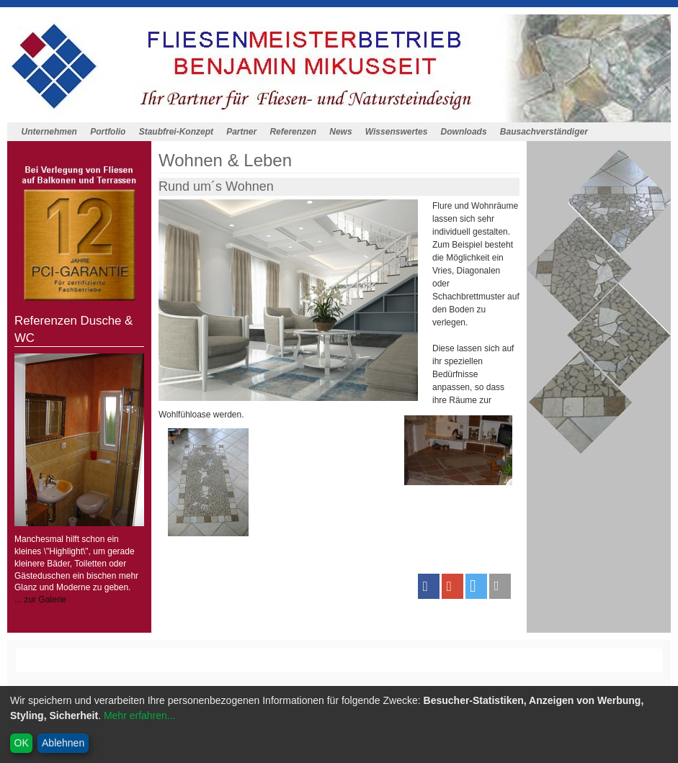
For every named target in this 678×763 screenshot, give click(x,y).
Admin (481, 667)
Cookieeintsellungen (417, 667)
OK (21, 743)
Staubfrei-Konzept (176, 132)
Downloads (464, 132)
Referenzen (292, 132)
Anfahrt (238, 667)
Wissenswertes (396, 132)
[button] (429, 586)
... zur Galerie (40, 600)
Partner (241, 132)
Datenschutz (341, 667)
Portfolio (107, 132)
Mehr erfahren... (140, 715)
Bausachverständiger (544, 132)
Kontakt (200, 667)
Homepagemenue (126, 654)
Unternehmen (49, 132)
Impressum (285, 667)
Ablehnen (63, 743)
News (340, 132)
